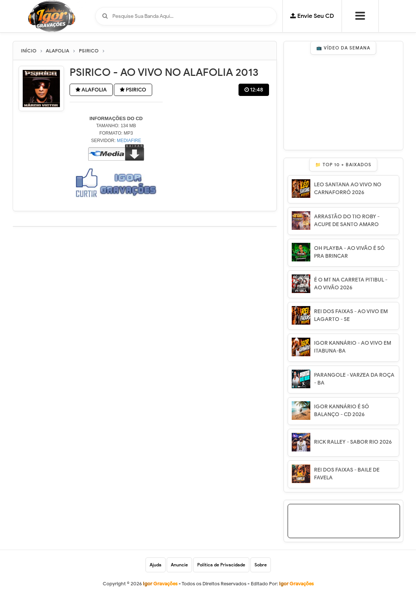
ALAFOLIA (91, 90)
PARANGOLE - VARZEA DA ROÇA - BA (354, 379)
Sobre (261, 564)
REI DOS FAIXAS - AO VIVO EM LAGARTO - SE (351, 315)
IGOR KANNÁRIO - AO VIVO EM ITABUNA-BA (352, 347)
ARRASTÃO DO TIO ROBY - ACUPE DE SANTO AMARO (347, 220)
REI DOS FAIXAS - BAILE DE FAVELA (347, 474)
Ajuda (155, 564)
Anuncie (179, 564)
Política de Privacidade (221, 564)
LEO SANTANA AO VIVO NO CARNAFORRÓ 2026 (347, 188)
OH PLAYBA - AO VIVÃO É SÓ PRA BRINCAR (349, 252)
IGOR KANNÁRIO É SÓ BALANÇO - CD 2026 (341, 410)
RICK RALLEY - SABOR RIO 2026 (353, 442)
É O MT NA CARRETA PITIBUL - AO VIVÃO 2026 (350, 284)
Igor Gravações (296, 583)
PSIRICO (133, 90)
